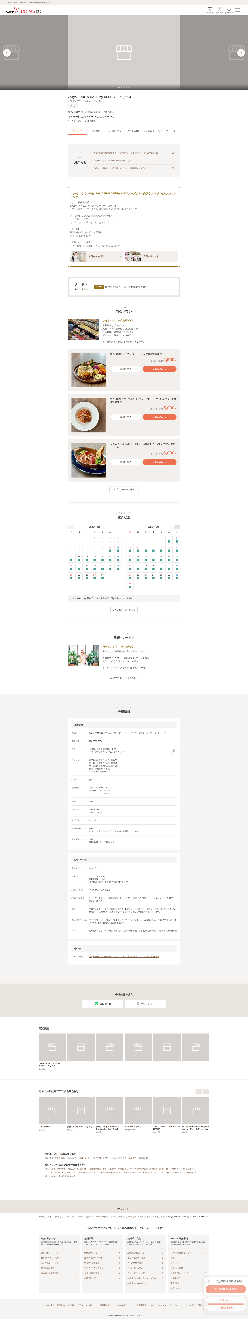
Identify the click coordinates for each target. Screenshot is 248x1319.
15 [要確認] (94, 558)
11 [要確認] (118, 549)
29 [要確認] (94, 577)
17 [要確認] (110, 558)
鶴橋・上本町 (188, 1169)
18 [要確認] (118, 558)
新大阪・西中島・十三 (107, 1172)
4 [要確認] (137, 549)
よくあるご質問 (194, 1305)
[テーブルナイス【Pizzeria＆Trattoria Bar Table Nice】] (167, 1115)
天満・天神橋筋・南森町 (139, 1169)
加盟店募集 (141, 1305)
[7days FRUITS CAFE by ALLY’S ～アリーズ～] (52, 1051)
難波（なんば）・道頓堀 (77, 1169)
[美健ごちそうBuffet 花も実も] (138, 1114)
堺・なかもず (50, 1176)
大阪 (113, 1217)
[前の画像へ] (7, 53)
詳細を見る (125, 369)
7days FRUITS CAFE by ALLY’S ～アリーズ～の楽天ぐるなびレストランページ (124, 957)
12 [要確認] (71, 558)
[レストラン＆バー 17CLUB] (52, 1114)
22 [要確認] (94, 568)
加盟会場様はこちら (125, 1305)
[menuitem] (77, 131)
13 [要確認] (79, 558)
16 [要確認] (102, 558)
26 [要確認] (71, 577)
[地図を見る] (174, 751)
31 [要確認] (130, 586)
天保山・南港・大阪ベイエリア (123, 1158)
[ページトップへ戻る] (124, 1206)
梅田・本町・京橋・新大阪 (55, 1158)
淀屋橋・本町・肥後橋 (118, 1169)
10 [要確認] (110, 549)
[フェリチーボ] (109, 1114)
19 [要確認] (71, 568)
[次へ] (177, 527)
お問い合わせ (225, 1300)
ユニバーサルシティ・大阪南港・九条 (60, 1172)
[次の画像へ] (241, 53)
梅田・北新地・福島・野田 (55, 1169)
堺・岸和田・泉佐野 (100, 1158)
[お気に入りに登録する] (209, 1281)
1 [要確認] (169, 540)
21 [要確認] (86, 568)
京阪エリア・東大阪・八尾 (161, 1172)
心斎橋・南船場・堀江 (97, 1169)
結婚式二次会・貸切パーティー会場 (93, 1217)
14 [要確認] (86, 558)
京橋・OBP (175, 1169)
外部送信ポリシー (107, 1305)
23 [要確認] (102, 568)
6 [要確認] (153, 549)
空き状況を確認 (226, 1289)
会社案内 (50, 1305)
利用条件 (71, 1305)
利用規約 (61, 1305)
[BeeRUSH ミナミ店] (195, 1114)
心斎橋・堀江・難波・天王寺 (79, 1158)
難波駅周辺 (159, 1217)
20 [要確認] (79, 568)
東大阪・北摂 (144, 1158)
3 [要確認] (130, 549)
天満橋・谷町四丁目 (160, 1169)
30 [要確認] (102, 577)
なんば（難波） (145, 1217)
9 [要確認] (176, 549)
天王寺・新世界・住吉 (87, 1172)
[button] (124, 370)
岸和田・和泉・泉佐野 (67, 1176)
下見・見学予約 (226, 1307)
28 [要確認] (86, 577)
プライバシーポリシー (87, 1305)
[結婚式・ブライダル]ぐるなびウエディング (57, 1217)
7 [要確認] (161, 549)
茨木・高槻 (143, 1172)
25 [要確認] (118, 568)
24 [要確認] (110, 568)
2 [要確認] (176, 540)
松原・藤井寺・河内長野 (184, 1172)
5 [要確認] (145, 549)
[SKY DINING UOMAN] (81, 1114)
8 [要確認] (169, 549)
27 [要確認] (79, 577)
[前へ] (71, 527)
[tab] (119, 87)
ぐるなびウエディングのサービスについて (167, 1305)
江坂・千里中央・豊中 (127, 1172)
